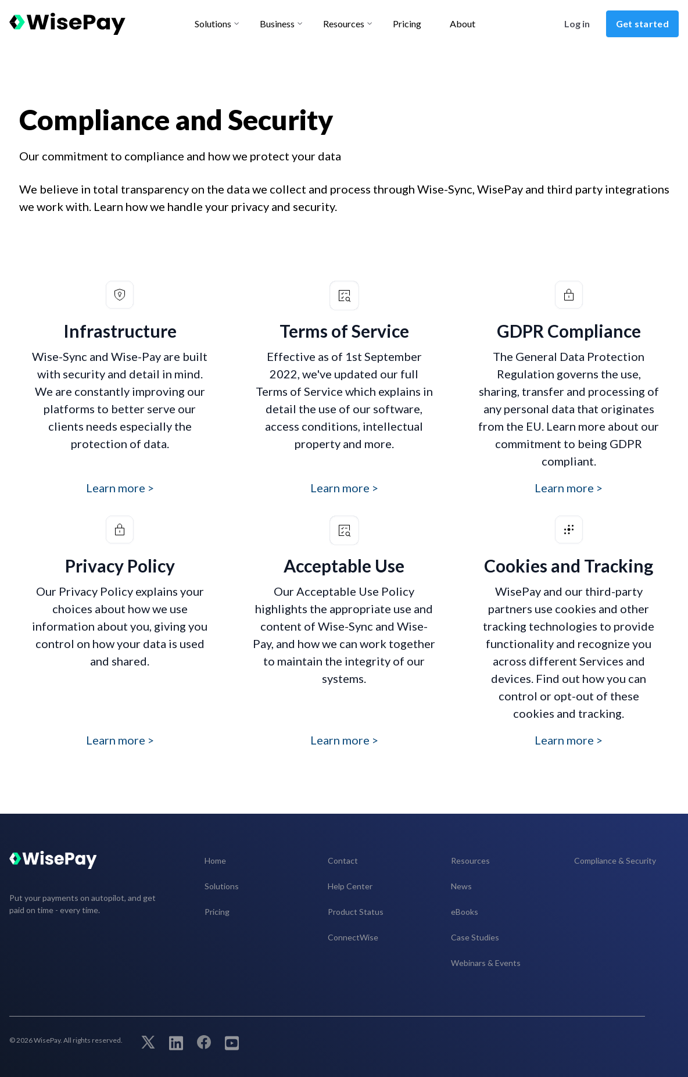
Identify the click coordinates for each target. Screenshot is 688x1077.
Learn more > (120, 488)
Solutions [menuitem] (222, 886)
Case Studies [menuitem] (475, 937)
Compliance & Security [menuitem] (615, 860)
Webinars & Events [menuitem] (486, 963)
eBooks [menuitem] (464, 912)
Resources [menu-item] (343, 23)
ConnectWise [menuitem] (353, 937)
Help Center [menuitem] (350, 886)
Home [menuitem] (215, 860)
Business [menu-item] (277, 23)
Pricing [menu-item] (407, 23)
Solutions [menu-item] (213, 23)
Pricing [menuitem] (217, 912)
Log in (577, 23)
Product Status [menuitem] (356, 912)
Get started (642, 23)
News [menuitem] (461, 886)
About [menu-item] (462, 23)
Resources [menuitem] (470, 860)
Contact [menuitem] (343, 860)
